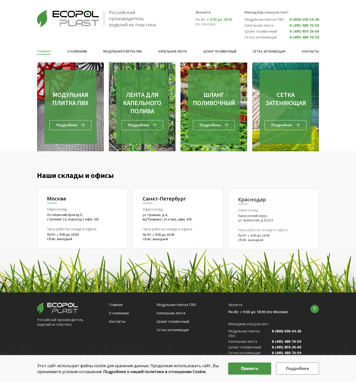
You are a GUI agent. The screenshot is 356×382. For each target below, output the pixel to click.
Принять (249, 368)
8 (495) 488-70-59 (304, 25)
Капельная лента (172, 51)
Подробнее (297, 368)
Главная (43, 51)
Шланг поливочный (219, 51)
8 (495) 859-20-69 (304, 31)
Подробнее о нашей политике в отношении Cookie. (155, 371)
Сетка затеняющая (269, 51)
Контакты (310, 51)
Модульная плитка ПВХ (122, 51)
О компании (77, 51)
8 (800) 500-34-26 (304, 19)
